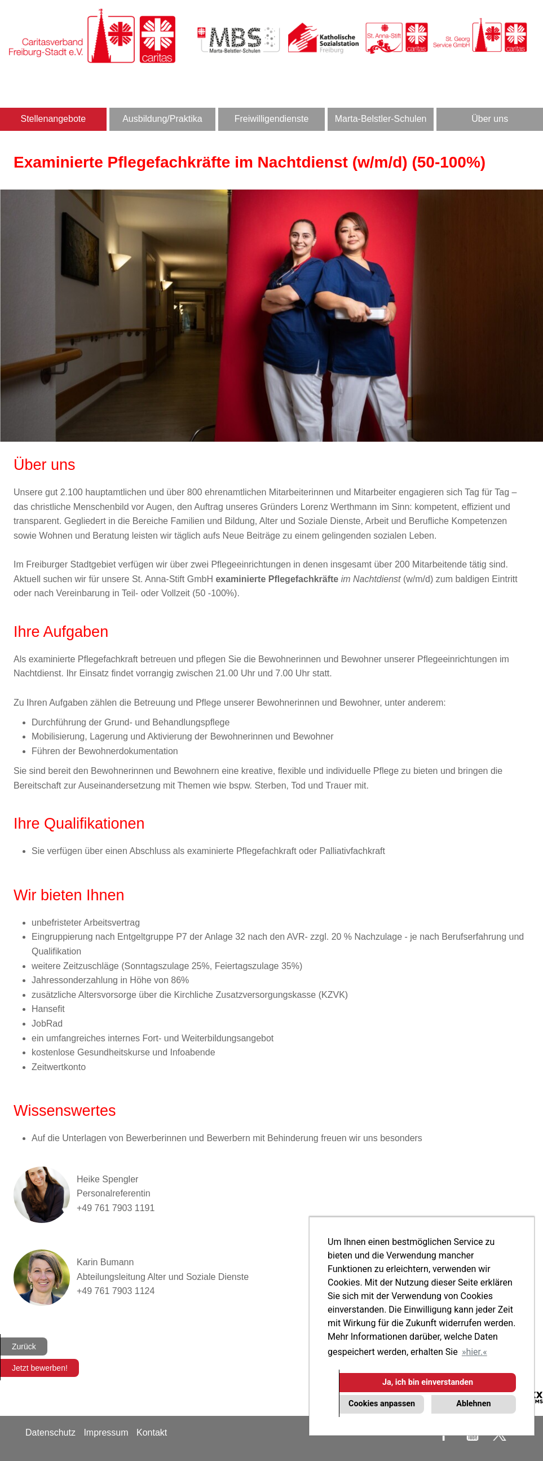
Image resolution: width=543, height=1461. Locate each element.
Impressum (105, 1432)
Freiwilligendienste (272, 119)
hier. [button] (474, 1351)
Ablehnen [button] (473, 1404)
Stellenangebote (53, 119)
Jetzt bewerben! (40, 1367)
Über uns (489, 119)
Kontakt (151, 1432)
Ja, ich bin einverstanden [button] (427, 1382)
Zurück (24, 1346)
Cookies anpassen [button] (381, 1404)
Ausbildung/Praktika (162, 119)
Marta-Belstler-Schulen (381, 119)
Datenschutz (50, 1432)
